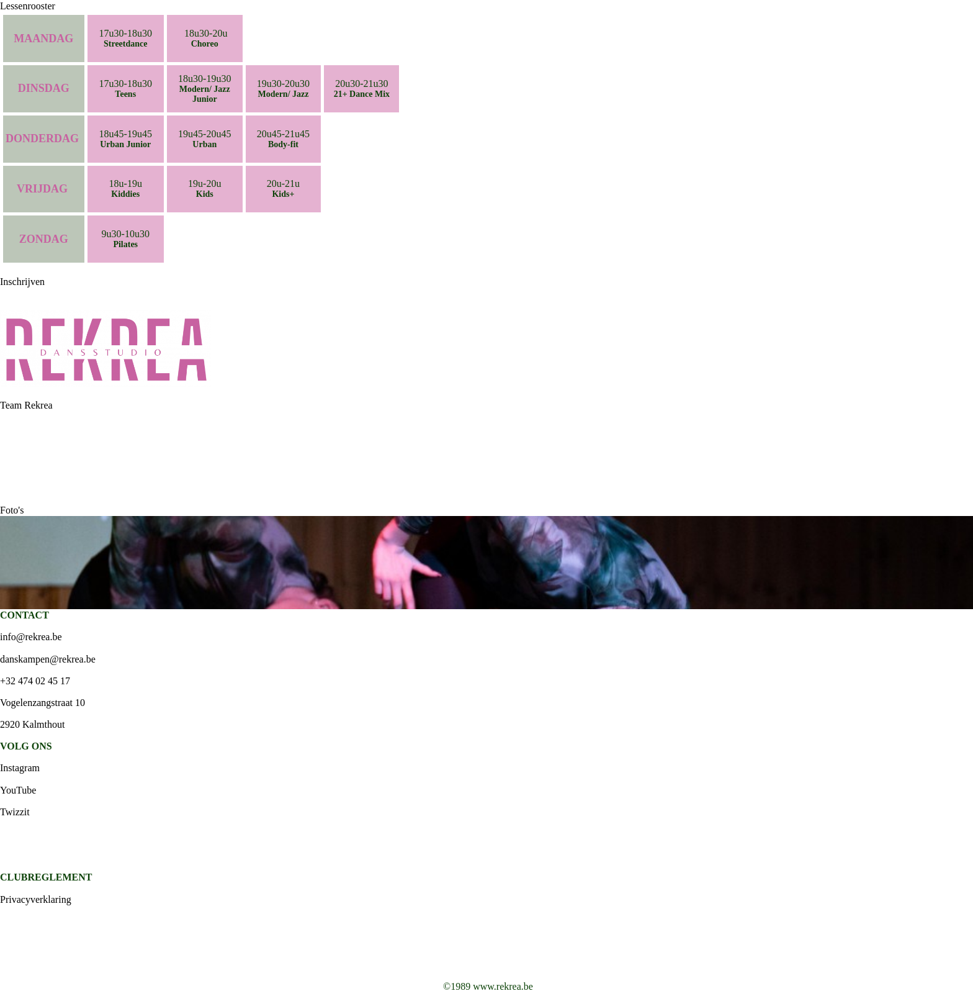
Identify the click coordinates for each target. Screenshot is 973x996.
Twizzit (15, 812)
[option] (486, 562)
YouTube (18, 790)
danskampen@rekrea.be (48, 659)
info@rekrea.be (31, 637)
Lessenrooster (27, 6)
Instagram (20, 768)
